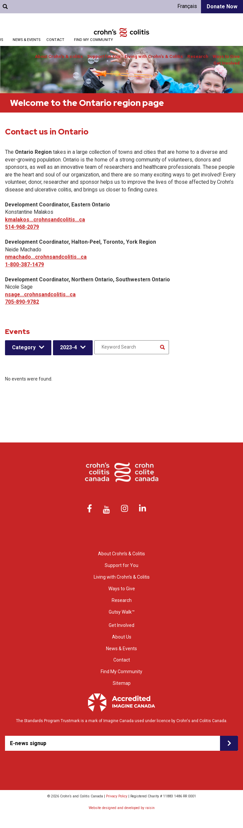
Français (187, 6)
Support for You (103, 56)
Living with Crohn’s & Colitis (154, 56)
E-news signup (28, 743)
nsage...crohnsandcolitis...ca (40, 294)
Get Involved (226, 63)
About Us (121, 637)
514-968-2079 (22, 227)
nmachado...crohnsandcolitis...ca (46, 257)
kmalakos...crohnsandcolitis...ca (45, 219)
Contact (55, 40)
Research (197, 56)
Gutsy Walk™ (122, 612)
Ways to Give (226, 56)
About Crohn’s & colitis (59, 56)
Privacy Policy (116, 796)
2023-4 (68, 347)
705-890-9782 (22, 302)
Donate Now (222, 6)
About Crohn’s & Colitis (121, 553)
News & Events (26, 40)
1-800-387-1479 (24, 264)
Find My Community (93, 40)
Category (24, 347)
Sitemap (122, 683)
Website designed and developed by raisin (122, 808)
